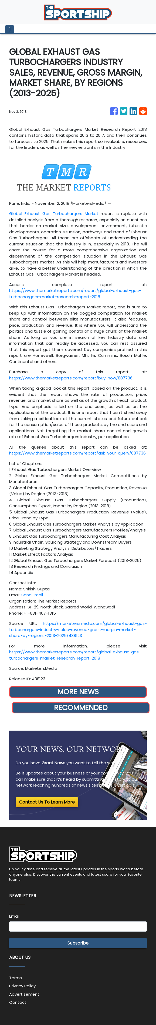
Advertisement (24, 994)
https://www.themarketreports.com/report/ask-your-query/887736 (77, 453)
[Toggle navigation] (9, 29)
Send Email (32, 595)
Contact (17, 1002)
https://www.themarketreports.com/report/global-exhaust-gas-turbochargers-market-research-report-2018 (75, 294)
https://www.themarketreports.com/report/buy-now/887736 (71, 378)
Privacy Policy (22, 986)
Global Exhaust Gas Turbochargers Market (54, 213)
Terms (15, 978)
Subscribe (78, 943)
